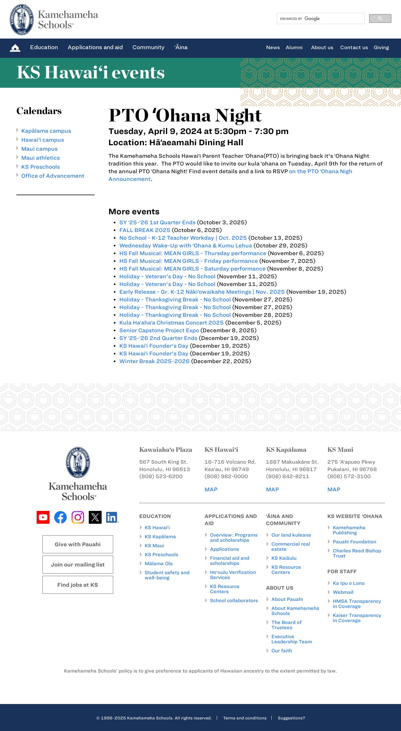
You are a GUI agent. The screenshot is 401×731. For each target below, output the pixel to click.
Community (148, 47)
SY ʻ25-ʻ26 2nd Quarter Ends (158, 338)
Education (44, 47)
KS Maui (154, 545)
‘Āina (180, 47)
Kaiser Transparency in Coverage (357, 618)
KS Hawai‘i (157, 527)
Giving (381, 47)
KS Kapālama (160, 536)
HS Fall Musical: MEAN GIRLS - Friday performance (188, 261)
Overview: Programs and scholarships (234, 537)
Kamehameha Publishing (349, 530)
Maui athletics (40, 158)
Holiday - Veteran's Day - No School (167, 276)
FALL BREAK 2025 (144, 230)
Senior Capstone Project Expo (159, 330)
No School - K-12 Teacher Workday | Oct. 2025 (183, 238)
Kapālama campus (46, 131)
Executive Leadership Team (291, 639)
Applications (224, 549)
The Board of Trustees (286, 625)
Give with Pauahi (78, 544)
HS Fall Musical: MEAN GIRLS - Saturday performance (192, 269)
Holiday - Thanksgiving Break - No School (175, 299)
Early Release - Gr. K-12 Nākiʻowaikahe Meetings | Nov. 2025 (202, 292)
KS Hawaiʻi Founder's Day (154, 346)
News (273, 47)
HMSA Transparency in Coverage (357, 604)
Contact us (354, 47)
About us (322, 47)
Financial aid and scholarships (229, 561)
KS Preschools (40, 167)
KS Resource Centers (225, 589)
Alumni (294, 47)
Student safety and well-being (167, 575)
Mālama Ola (159, 563)
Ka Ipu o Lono (349, 583)
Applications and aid (95, 47)
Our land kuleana (291, 535)
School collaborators (234, 600)
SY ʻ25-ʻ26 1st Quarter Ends (157, 222)
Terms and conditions (245, 718)
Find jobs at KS (77, 585)
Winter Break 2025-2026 (154, 361)
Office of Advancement (52, 176)
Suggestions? (291, 718)
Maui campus (39, 149)
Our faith (281, 650)
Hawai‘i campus (42, 140)
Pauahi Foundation (354, 541)
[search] (320, 18)
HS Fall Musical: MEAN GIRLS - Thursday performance (192, 253)
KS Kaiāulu (283, 558)
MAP (211, 489)
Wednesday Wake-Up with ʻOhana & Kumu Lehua (185, 245)
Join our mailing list (78, 564)
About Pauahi (287, 599)
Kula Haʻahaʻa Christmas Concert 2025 (171, 322)
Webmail (343, 592)
